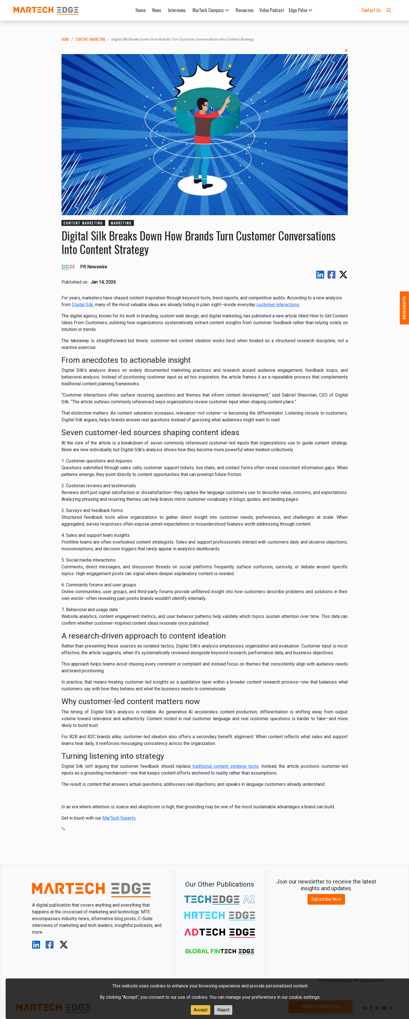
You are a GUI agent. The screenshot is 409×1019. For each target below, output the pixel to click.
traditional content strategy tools (224, 766)
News (156, 10)
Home (140, 10)
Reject (223, 1010)
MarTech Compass (211, 10)
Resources (245, 10)
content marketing (90, 39)
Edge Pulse (300, 10)
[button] (388, 10)
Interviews (177, 10)
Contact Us (371, 10)
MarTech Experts (119, 818)
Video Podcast (271, 10)
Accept (200, 1010)
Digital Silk (82, 304)
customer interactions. (278, 304)
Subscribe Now (326, 899)
